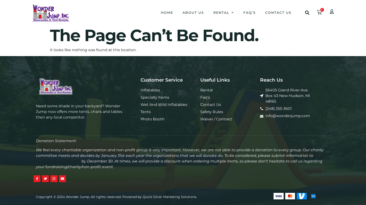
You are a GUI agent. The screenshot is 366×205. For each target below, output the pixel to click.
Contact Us (278, 13)
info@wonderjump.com (58, 161)
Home (167, 13)
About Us (193, 13)
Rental (223, 12)
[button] (307, 12)
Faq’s (249, 13)
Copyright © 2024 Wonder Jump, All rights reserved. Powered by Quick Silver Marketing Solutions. (116, 197)
